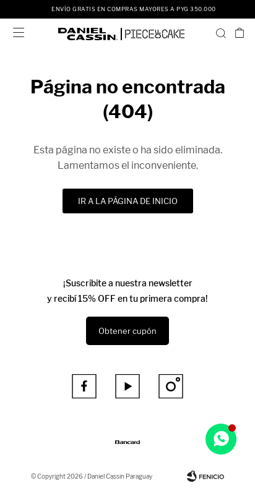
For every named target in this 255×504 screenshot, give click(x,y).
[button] (221, 32)
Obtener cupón (127, 331)
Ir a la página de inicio (128, 201)
